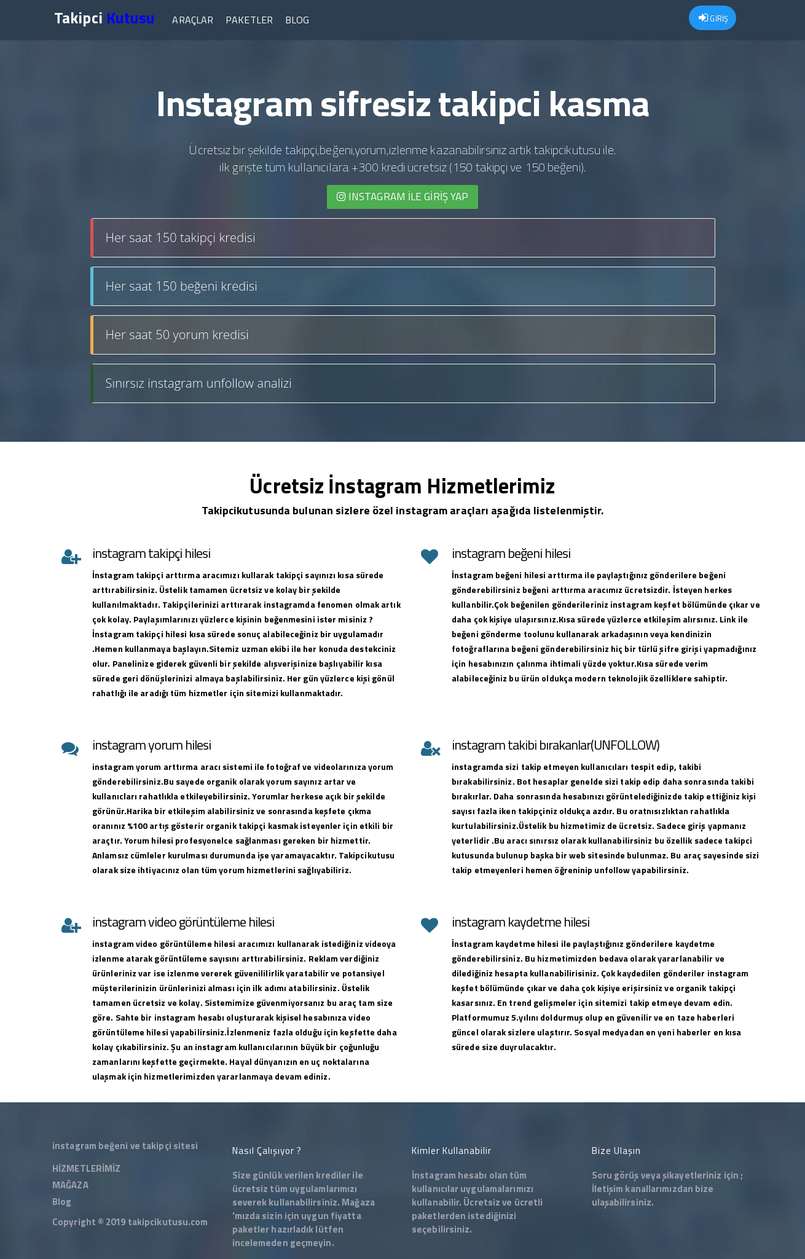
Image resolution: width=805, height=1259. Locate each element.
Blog (297, 19)
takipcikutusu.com (168, 1222)
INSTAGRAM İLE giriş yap (403, 197)
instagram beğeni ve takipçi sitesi (125, 1146)
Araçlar (192, 19)
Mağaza (358, 1202)
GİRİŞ (713, 18)
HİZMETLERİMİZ (86, 1168)
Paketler (249, 19)
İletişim (608, 1189)
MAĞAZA (70, 1185)
